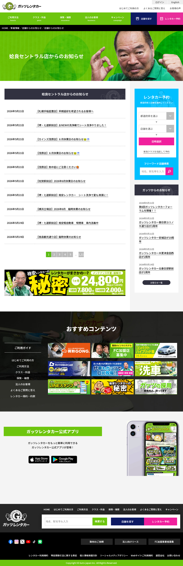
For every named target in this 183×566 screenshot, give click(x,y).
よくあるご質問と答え (154, 8)
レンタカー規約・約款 (22, 396)
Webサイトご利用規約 (142, 555)
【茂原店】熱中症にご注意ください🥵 (57, 167)
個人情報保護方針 (88, 555)
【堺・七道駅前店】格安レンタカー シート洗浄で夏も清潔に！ (72, 195)
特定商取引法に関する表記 (64, 555)
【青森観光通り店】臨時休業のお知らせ (58, 237)
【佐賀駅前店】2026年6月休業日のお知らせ (61, 181)
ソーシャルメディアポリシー (114, 555)
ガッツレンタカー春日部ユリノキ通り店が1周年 (156, 224)
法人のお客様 (91, 18)
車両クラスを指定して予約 (156, 151)
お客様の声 (175, 8)
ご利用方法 (13, 18)
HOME (47, 509)
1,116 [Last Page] (81, 254)
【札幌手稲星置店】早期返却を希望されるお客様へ (64, 111)
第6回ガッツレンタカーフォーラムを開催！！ (155, 208)
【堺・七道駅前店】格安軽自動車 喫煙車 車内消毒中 (67, 223)
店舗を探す (144, 19)
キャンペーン (117, 18)
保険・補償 (65, 18)
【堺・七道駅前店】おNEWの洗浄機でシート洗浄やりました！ (71, 125)
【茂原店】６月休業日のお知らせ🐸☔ (58, 153)
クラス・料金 (39, 18)
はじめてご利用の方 (129, 8)
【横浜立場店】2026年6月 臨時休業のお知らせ (63, 209)
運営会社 (160, 555)
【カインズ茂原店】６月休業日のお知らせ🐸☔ (63, 139)
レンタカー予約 (170, 19)
